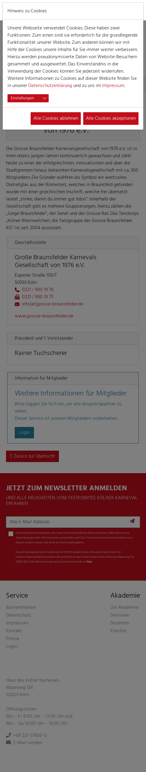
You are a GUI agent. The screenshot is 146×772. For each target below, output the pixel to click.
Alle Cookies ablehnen (55, 118)
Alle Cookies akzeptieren (111, 118)
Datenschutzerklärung (50, 86)
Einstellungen (22, 98)
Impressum (113, 86)
